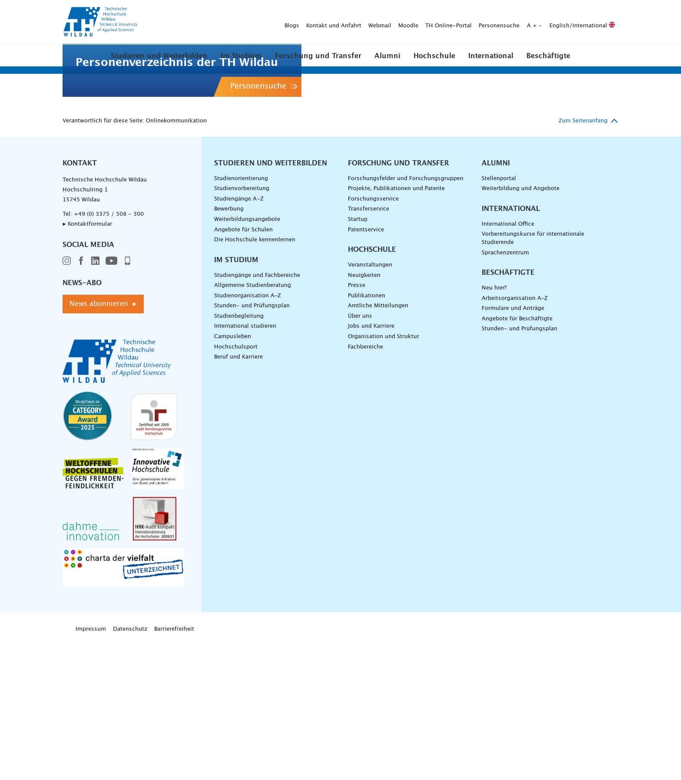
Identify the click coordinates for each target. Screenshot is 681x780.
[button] (159, 55)
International (490, 56)
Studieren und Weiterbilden (159, 56)
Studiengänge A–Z (239, 339)
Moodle (272, 22)
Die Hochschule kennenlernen (254, 379)
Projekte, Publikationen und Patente (396, 328)
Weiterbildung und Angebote (520, 328)
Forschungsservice (373, 339)
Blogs (155, 22)
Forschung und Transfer (318, 56)
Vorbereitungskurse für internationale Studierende (533, 378)
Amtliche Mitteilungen (378, 445)
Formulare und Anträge (513, 448)
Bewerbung (229, 349)
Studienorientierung (241, 318)
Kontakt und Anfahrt (197, 22)
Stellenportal (499, 318)
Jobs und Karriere (371, 466)
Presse (356, 425)
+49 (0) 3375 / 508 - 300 (109, 354)
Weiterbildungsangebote (247, 359)
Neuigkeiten (364, 415)
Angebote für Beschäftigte (517, 458)
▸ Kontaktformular (87, 364)
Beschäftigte (548, 56)
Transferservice (368, 349)
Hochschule (434, 56)
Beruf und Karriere (238, 497)
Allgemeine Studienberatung (252, 425)
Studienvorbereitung (241, 328)
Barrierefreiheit (174, 769)
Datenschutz (130, 769)
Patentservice (366, 369)
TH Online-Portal (312, 22)
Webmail (243, 22)
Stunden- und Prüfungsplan (252, 445)
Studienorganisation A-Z (247, 435)
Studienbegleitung (239, 456)
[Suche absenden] (605, 22)
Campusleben (232, 476)
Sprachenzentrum (505, 392)
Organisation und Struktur (383, 476)
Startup (357, 359)
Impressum (91, 769)
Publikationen (366, 435)
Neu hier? (494, 428)
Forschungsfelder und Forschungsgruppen (405, 318)
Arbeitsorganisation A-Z (515, 438)
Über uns (360, 456)
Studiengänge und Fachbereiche (257, 415)
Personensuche (362, 22)
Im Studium (241, 56)
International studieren (245, 466)
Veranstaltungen (370, 405)
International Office (508, 364)
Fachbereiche (365, 487)
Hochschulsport (236, 487)
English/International (446, 22)
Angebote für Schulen (243, 369)
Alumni (387, 56)
